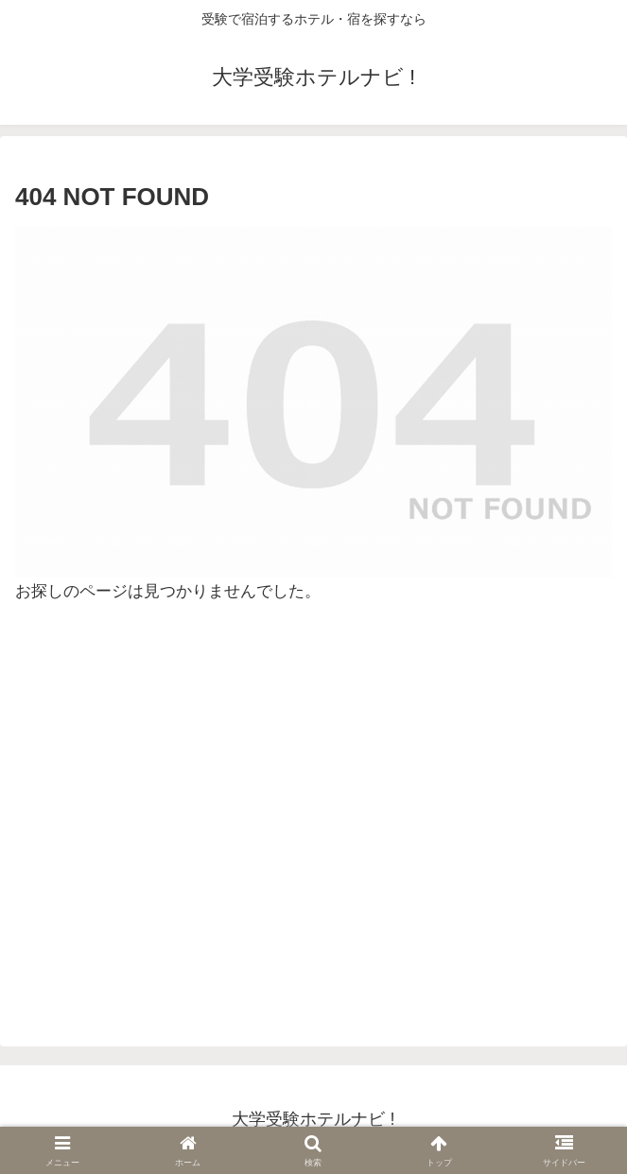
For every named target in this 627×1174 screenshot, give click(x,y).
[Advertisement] (313, 825)
